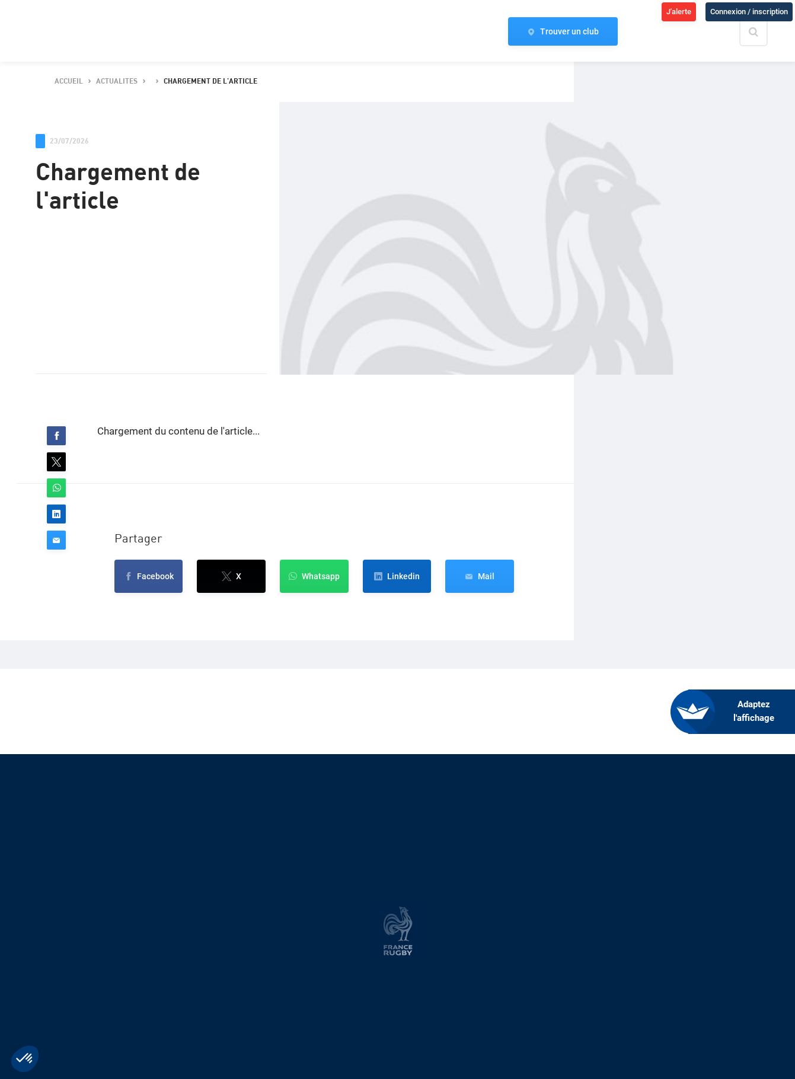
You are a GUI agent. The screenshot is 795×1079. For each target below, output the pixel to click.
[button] (56, 435)
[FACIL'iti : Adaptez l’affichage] (741, 711)
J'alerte (678, 11)
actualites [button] (117, 81)
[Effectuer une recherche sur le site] (763, 32)
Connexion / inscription (749, 11)
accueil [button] (69, 81)
